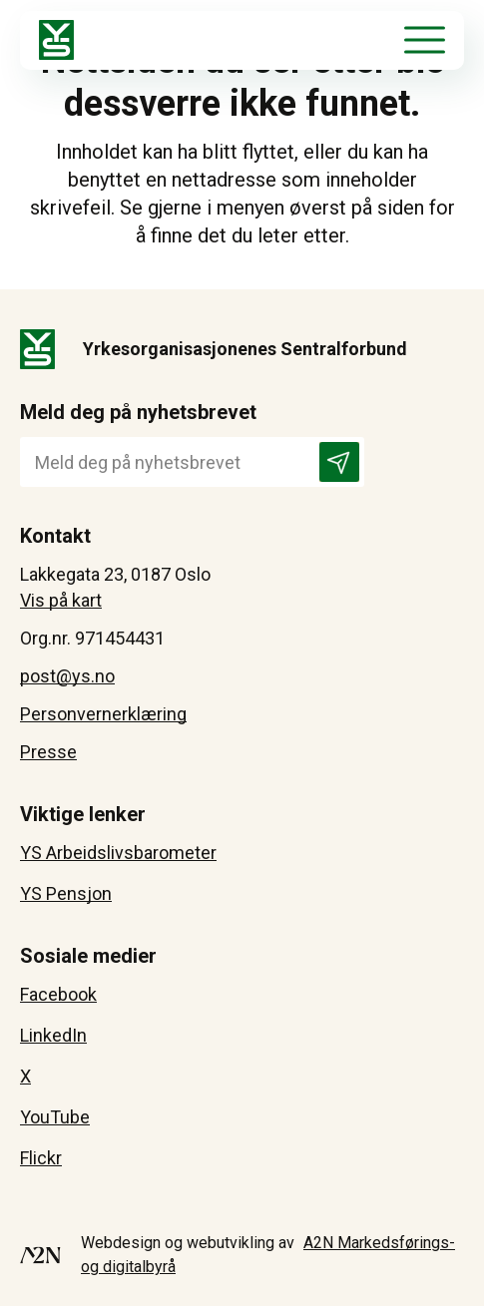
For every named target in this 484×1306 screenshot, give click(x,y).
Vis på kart (61, 600)
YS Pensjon (66, 893)
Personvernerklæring (103, 713)
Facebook (58, 994)
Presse (48, 751)
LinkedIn (53, 1035)
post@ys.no (67, 675)
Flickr (41, 1157)
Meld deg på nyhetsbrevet (138, 412)
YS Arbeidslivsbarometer (118, 852)
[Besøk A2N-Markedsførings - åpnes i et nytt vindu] (40, 1255)
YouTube (55, 1116)
